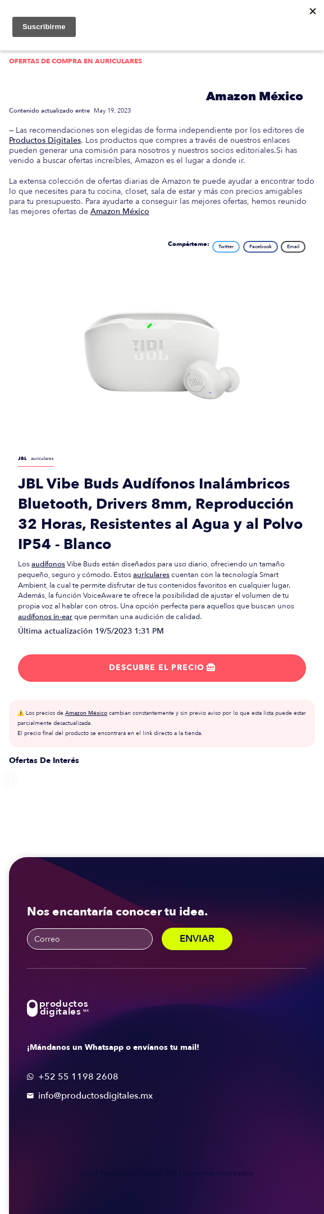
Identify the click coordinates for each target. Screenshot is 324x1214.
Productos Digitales (45, 140)
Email (293, 246)
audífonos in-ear (45, 617)
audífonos (48, 564)
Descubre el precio (162, 667)
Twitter (226, 246)
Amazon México (254, 97)
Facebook (260, 246)
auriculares (151, 575)
